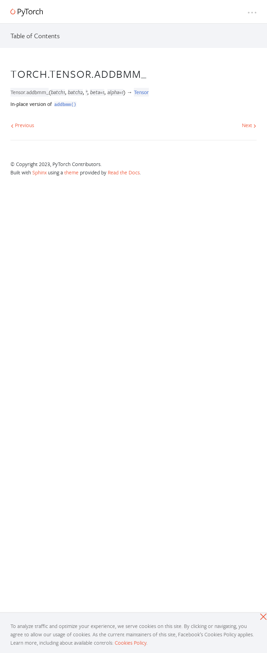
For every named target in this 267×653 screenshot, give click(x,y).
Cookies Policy (130, 642)
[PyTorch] (26, 12)
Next (249, 125)
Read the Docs (124, 172)
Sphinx (39, 172)
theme (71, 172)
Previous (22, 125)
